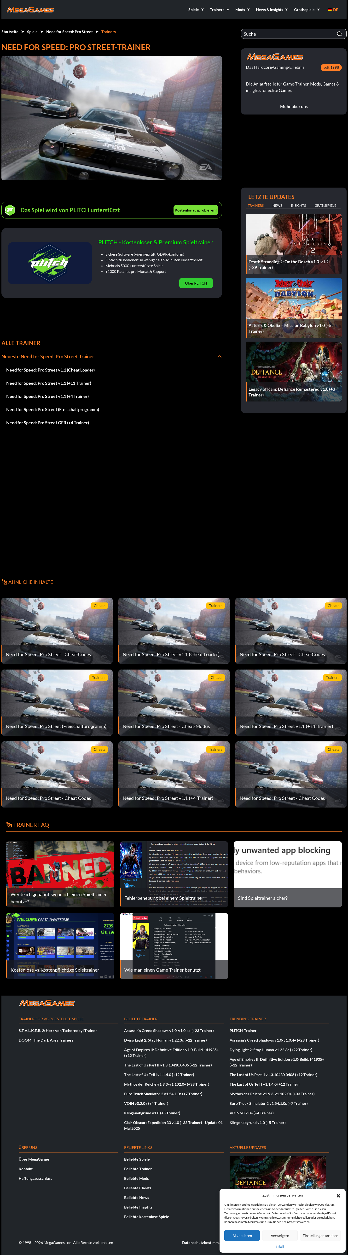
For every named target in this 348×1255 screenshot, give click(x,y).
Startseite (9, 31)
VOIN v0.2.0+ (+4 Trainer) (146, 1103)
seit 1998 (331, 67)
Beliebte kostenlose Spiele (146, 1216)
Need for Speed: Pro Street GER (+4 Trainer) (47, 422)
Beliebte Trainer (138, 1168)
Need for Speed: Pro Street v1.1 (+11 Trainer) (48, 383)
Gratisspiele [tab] (325, 205)
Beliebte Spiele (137, 1159)
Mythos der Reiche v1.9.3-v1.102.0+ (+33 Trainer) (166, 1084)
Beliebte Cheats (137, 1188)
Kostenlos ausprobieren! (196, 210)
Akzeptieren (242, 1235)
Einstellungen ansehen (320, 1235)
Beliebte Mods (136, 1178)
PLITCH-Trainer (243, 1030)
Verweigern (280, 1235)
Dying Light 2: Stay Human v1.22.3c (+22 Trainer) (165, 1040)
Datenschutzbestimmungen (205, 1242)
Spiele (32, 31)
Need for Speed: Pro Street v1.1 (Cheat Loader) (50, 369)
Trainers (108, 31)
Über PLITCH (196, 283)
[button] (338, 1195)
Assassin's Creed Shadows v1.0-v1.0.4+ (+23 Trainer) (169, 1030)
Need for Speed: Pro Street (69, 31)
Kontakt (26, 1168)
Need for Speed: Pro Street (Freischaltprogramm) (52, 409)
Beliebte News (136, 1197)
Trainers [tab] (256, 205)
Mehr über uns (294, 106)
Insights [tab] (298, 205)
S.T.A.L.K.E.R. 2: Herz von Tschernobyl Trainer (58, 1030)
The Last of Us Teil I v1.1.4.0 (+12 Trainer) (159, 1074)
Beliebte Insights (138, 1207)
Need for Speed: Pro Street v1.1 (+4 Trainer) (47, 396)
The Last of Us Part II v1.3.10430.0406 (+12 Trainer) (168, 1065)
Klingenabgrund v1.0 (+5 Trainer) (152, 1113)
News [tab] (277, 205)
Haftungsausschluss (35, 1178)
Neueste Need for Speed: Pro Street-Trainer (47, 356)
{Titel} (280, 1246)
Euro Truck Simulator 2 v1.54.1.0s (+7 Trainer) (163, 1093)
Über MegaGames (34, 1159)
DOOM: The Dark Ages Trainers (46, 1040)
